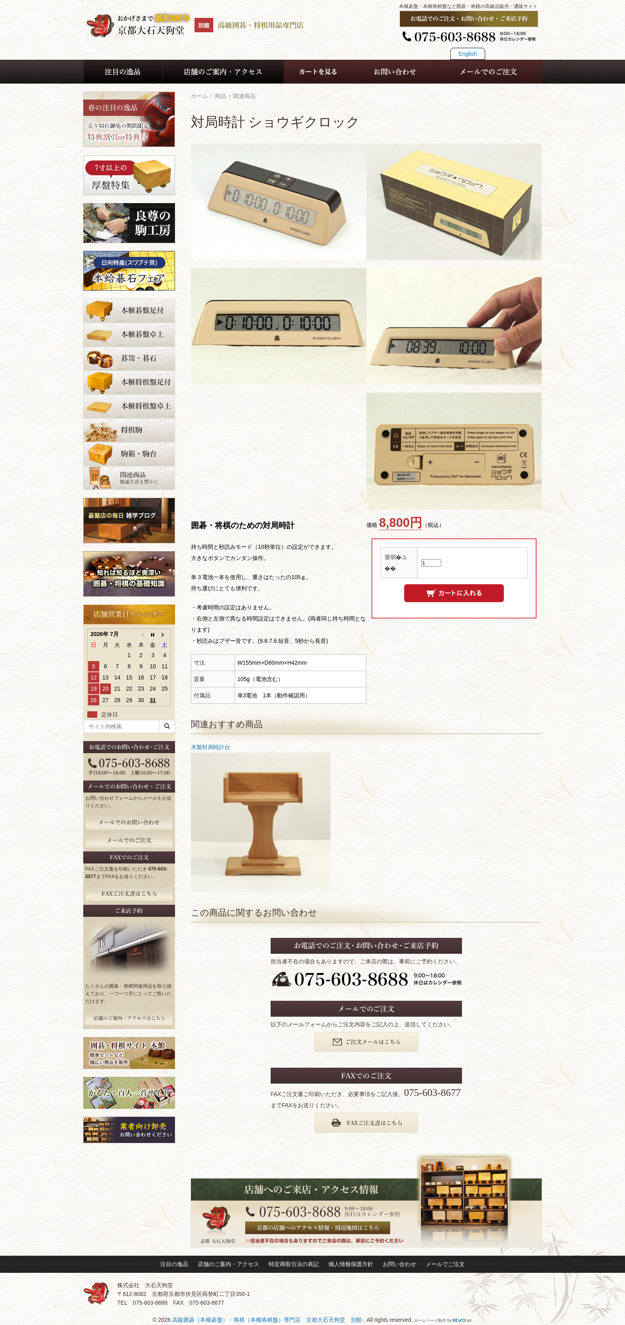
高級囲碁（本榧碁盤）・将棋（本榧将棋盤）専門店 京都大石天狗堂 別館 (268, 1320)
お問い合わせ (399, 1264)
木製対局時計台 (210, 747)
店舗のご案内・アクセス (228, 1264)
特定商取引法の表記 (294, 1264)
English (468, 54)
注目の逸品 (174, 1264)
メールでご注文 (445, 1264)
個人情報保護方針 (350, 1264)
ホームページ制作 (430, 1320)
